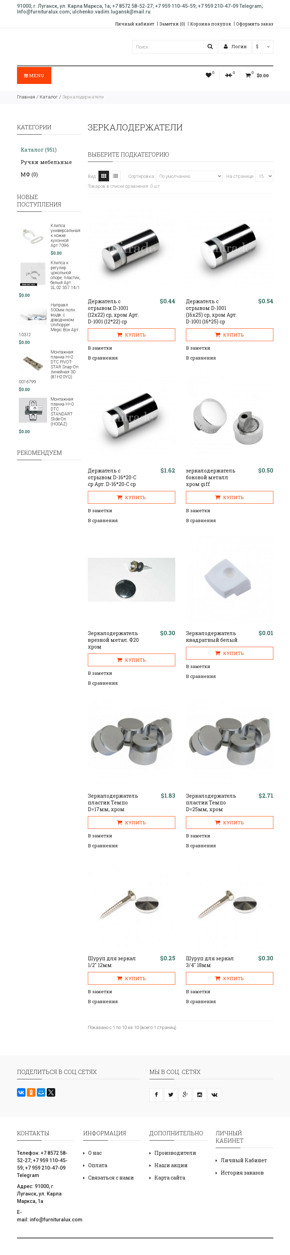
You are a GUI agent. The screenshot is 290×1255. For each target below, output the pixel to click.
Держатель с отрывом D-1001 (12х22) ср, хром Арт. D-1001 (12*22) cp (113, 311)
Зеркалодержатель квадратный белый (212, 636)
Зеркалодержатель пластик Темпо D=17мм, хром (113, 802)
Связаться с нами (111, 1177)
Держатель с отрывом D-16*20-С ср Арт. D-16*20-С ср (112, 477)
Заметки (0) (172, 24)
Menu (34, 75)
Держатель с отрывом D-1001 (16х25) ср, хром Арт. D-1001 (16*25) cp (211, 311)
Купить (131, 335)
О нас (95, 1152)
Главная (26, 97)
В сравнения (103, 358)
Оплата (97, 1165)
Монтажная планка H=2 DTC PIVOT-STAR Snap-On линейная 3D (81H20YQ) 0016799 (49, 367)
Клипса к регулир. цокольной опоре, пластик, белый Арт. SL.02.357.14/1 (65, 275)
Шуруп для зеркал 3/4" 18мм (210, 961)
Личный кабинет (134, 24)
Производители (175, 1152)
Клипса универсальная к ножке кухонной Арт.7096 (65, 235)
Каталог (49, 97)
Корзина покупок (210, 24)
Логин (235, 46)
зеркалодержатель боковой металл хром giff (210, 477)
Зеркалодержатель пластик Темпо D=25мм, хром (211, 802)
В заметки (100, 348)
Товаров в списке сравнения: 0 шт (124, 186)
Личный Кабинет (244, 1160)
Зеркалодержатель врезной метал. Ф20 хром (113, 640)
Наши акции (171, 1165)
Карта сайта (169, 1177)
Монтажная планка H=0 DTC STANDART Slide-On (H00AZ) (62, 411)
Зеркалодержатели (83, 97)
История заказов (242, 1172)
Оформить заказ (254, 24)
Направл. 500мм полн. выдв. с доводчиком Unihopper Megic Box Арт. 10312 (49, 320)
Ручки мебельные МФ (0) (46, 168)
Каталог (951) (39, 149)
